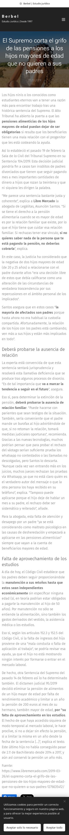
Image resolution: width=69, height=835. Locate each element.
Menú (63, 19)
